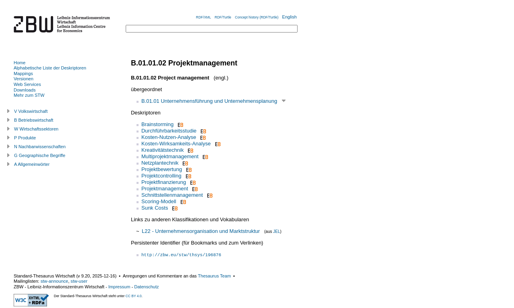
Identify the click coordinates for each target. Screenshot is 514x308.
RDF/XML (203, 17)
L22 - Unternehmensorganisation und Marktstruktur (201, 231)
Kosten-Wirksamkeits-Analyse (176, 144)
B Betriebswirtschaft (33, 120)
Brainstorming (157, 124)
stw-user (79, 281)
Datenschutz (146, 286)
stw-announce (54, 281)
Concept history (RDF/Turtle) (256, 17)
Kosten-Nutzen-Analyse (168, 137)
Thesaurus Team (214, 275)
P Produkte (25, 137)
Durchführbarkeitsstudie (168, 131)
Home (19, 62)
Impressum (119, 286)
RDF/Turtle (223, 17)
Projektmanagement (164, 189)
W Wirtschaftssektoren (36, 128)
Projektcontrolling (161, 176)
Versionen (23, 78)
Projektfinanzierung (163, 182)
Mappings (23, 73)
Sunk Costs (154, 208)
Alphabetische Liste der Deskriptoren (50, 67)
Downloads (25, 90)
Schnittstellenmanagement (172, 195)
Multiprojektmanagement (169, 156)
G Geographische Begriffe (39, 155)
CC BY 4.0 (134, 296)
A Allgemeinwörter (31, 164)
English (289, 16)
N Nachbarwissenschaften (39, 146)
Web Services (27, 84)
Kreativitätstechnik (162, 150)
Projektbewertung (161, 169)
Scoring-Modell (158, 201)
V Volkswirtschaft (31, 111)
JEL (276, 231)
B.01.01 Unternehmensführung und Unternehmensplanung (209, 101)
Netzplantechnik (160, 163)
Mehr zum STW (29, 95)
